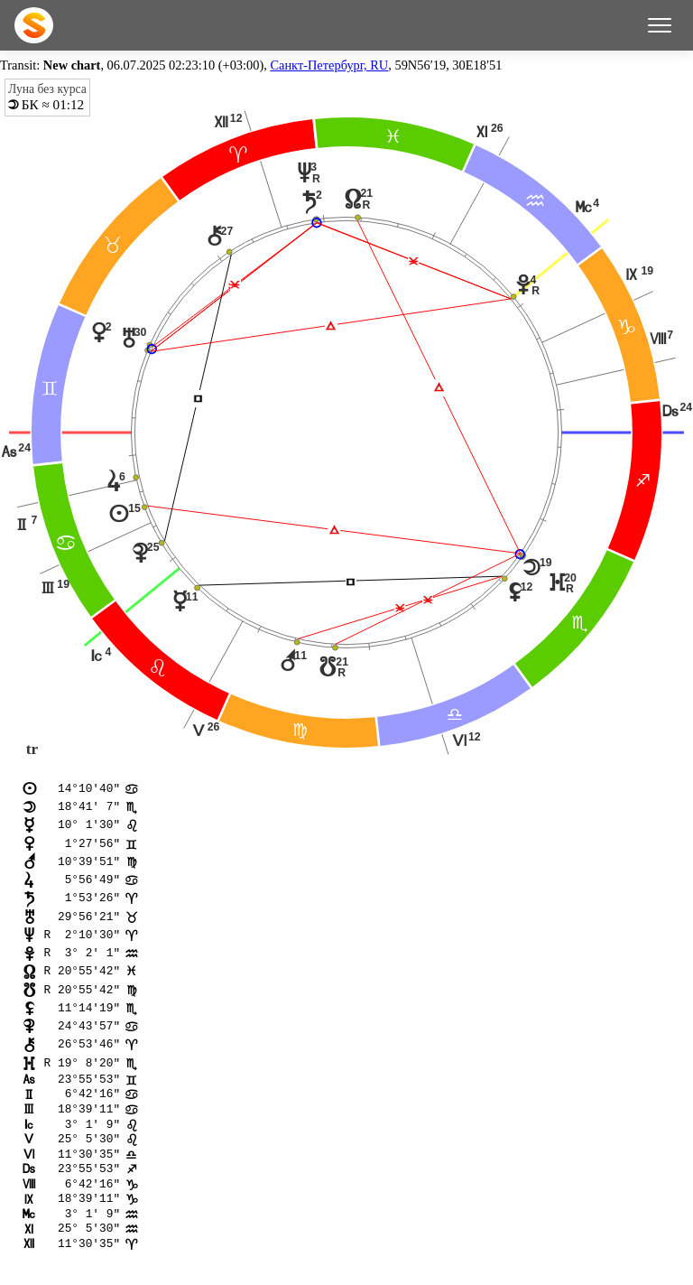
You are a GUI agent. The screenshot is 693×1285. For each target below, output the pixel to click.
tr (32, 749)
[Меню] (660, 25)
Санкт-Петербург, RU (329, 65)
